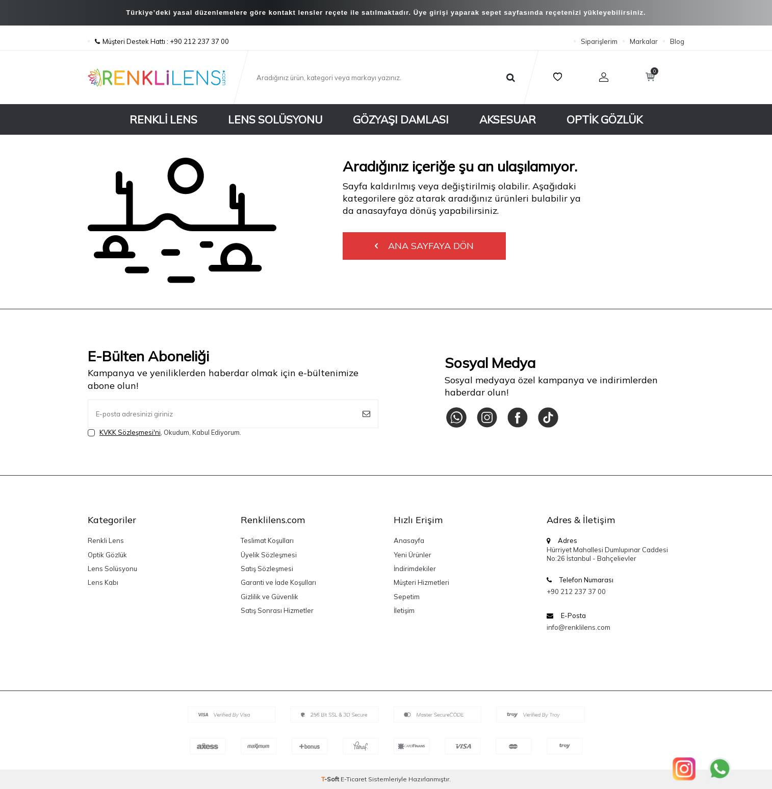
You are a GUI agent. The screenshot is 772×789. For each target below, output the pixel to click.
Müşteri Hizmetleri (421, 582)
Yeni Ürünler (412, 555)
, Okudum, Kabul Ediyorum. (164, 432)
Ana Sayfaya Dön (424, 246)
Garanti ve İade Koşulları (278, 582)
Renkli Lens (163, 119)
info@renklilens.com (578, 627)
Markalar (644, 41)
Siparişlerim (599, 41)
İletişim (404, 610)
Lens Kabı (103, 582)
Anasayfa (409, 540)
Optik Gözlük (604, 119)
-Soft (331, 779)
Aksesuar (507, 119)
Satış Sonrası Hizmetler (277, 610)
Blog (677, 41)
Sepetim (407, 597)
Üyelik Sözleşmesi (269, 555)
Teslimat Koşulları (267, 540)
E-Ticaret (354, 779)
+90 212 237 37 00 (576, 591)
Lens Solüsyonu (275, 119)
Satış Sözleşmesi (267, 568)
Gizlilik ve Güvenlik (269, 597)
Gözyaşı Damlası (401, 119)
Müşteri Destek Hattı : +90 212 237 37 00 (158, 41)
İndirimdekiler (415, 568)
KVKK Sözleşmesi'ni (130, 432)
